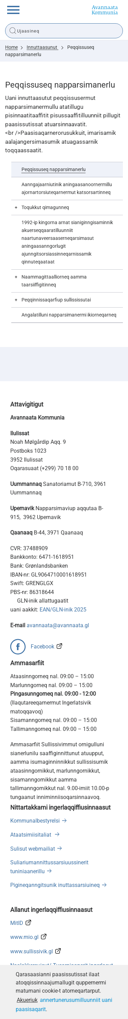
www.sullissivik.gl (31, 951)
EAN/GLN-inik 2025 (63, 609)
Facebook (42, 646)
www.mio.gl (24, 937)
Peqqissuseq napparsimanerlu (54, 169)
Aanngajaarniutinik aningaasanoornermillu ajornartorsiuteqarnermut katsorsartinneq (67, 188)
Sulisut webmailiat (32, 849)
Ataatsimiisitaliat (31, 834)
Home (11, 47)
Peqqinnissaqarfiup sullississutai (56, 300)
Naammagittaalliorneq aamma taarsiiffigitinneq (54, 281)
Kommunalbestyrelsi (35, 820)
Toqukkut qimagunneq (45, 207)
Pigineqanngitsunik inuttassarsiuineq (55, 885)
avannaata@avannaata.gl (58, 625)
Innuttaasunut (42, 47)
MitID (16, 923)
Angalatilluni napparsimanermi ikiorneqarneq (69, 315)
